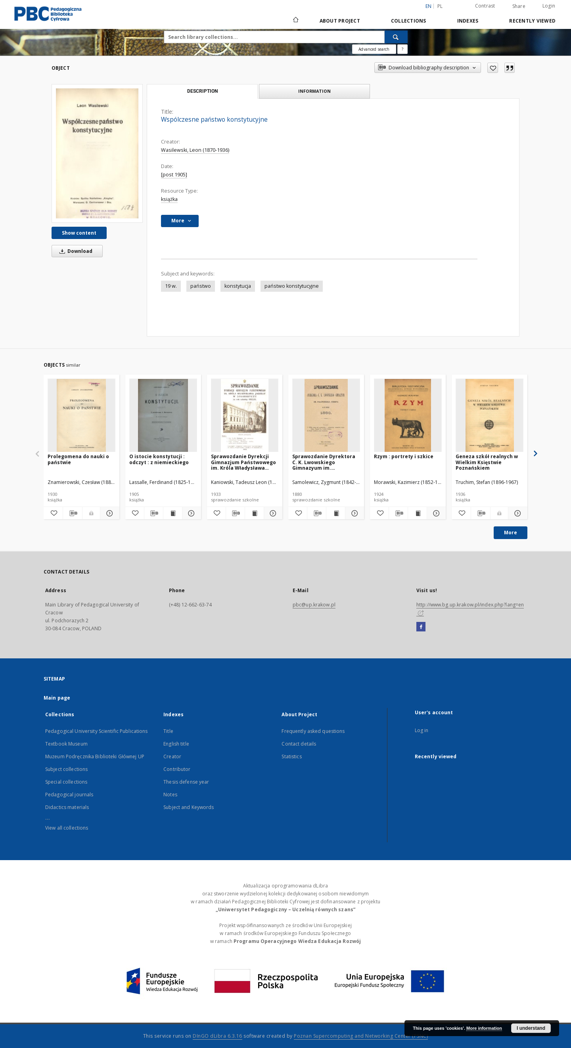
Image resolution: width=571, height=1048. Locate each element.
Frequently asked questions (313, 731)
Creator (172, 756)
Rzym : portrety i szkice (403, 456)
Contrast (485, 5)
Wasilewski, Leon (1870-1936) (195, 150)
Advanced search (373, 49)
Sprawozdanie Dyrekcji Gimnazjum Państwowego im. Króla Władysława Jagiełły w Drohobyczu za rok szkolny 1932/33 (243, 462)
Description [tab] (202, 91)
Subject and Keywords (188, 807)
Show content (79, 232)
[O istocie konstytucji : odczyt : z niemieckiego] (163, 415)
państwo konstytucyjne (291, 286)
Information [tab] (314, 91)
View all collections (66, 827)
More (510, 532)
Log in (422, 730)
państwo (200, 286)
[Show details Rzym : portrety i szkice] (435, 513)
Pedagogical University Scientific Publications (96, 731)
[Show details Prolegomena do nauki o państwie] (108, 513)
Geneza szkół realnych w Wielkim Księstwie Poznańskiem (487, 462)
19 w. (171, 286)
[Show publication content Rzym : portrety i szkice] (417, 513)
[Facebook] (420, 627)
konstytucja (237, 286)
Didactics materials (67, 807)
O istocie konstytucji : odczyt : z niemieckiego (159, 459)
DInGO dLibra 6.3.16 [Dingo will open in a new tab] (217, 1036)
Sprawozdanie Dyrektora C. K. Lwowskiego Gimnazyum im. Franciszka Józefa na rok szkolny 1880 (323, 462)
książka (169, 199)
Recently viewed (532, 20)
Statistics (291, 756)
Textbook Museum (66, 743)
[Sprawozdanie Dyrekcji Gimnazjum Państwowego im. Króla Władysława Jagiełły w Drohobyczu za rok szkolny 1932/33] (244, 415)
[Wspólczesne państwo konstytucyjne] (97, 153)
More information (484, 1028)
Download (74, 251)
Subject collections (66, 769)
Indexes (468, 20)
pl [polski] (440, 6)
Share (518, 6)
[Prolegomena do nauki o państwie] (81, 415)
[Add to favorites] (492, 68)
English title (176, 743)
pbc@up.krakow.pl (314, 604)
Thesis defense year (186, 781)
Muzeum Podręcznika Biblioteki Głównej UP (94, 756)
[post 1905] (174, 174)
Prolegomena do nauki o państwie (78, 459)
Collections (408, 20)
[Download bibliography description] (72, 513)
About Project (340, 20)
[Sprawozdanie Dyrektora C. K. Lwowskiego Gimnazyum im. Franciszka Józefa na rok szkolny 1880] (326, 415)
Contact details (299, 743)
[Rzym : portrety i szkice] (407, 415)
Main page (57, 697)
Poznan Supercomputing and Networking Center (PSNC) (361, 1036)
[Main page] (295, 20)
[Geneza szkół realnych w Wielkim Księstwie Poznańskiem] (489, 415)
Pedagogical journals (69, 794)
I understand (531, 1028)
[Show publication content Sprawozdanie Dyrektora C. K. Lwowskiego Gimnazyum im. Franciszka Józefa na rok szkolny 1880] (335, 513)
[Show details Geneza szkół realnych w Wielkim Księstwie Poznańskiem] (516, 513)
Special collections (66, 781)
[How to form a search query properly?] (402, 49)
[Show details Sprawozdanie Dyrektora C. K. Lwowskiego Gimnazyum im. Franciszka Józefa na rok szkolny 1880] (353, 513)
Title (168, 731)
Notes (170, 794)
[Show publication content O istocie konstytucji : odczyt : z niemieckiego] (172, 513)
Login (548, 5)
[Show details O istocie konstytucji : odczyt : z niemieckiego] (190, 513)
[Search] (396, 37)
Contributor (176, 769)
